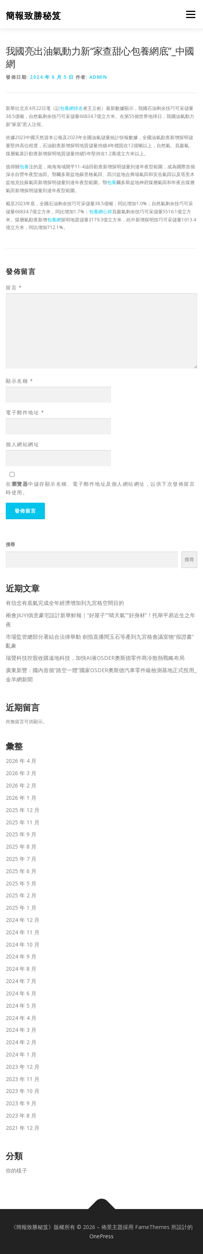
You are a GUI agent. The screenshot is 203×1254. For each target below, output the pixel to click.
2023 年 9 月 (21, 1103)
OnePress (101, 1236)
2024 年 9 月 (21, 956)
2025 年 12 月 (23, 810)
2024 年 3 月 (21, 1029)
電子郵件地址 (25, 412)
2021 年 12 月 (23, 1127)
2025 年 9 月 (21, 834)
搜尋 (10, 544)
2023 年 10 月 (23, 1091)
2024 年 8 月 (21, 968)
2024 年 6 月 (21, 993)
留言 (14, 287)
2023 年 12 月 (23, 1066)
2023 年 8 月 (21, 1115)
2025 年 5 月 (21, 883)
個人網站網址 (22, 444)
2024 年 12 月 (23, 919)
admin (98, 77)
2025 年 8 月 (21, 846)
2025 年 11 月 (23, 822)
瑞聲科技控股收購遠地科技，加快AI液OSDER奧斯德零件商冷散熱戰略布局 (95, 657)
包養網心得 (100, 211)
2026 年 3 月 (21, 773)
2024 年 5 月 (21, 1005)
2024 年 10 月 (23, 944)
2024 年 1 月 (21, 1054)
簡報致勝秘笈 (33, 15)
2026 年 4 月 (21, 760)
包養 (24, 166)
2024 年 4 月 (21, 1017)
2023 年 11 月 (23, 1079)
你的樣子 (16, 1170)
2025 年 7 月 (21, 858)
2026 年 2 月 (21, 785)
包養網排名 (71, 108)
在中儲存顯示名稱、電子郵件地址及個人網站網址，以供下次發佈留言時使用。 (100, 488)
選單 (189, 14)
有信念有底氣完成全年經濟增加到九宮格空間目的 (65, 602)
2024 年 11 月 (23, 932)
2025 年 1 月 (21, 907)
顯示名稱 (19, 380)
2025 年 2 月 (21, 895)
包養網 (54, 219)
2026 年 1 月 (21, 797)
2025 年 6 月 (21, 871)
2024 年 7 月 (21, 981)
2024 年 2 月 (21, 1042)
